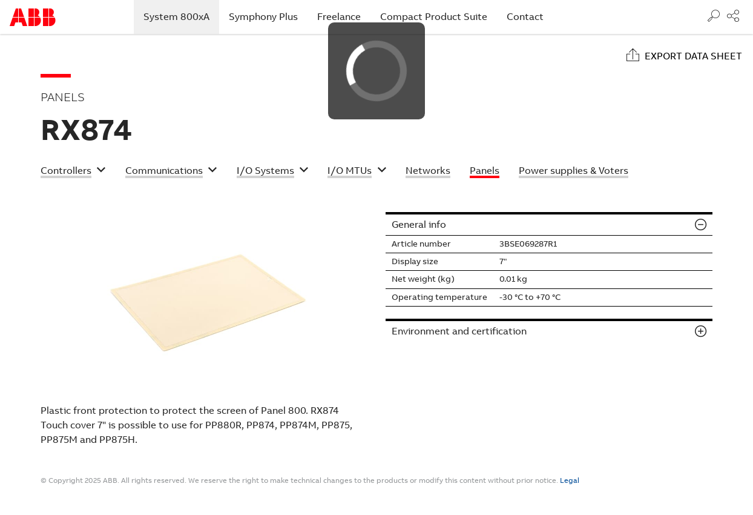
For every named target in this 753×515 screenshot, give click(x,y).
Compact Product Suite (433, 16)
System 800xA (181, 16)
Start (33, 17)
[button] (73, 172)
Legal (569, 480)
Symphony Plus (263, 16)
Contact (525, 16)
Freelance (339, 16)
